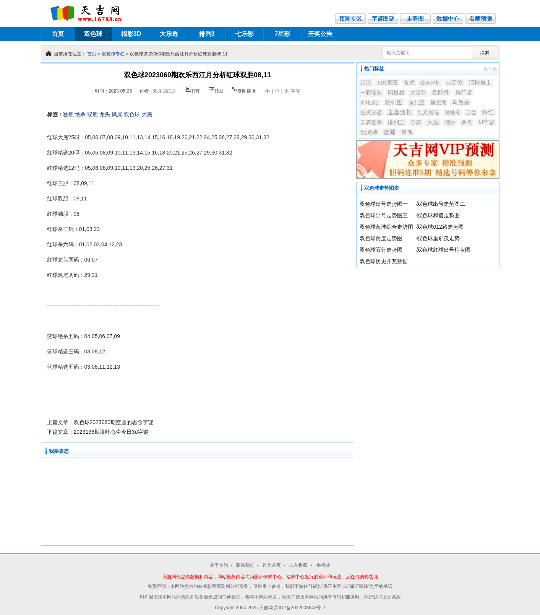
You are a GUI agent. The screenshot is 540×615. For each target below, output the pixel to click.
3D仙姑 (369, 102)
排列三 (396, 122)
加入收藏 (298, 565)
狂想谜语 (371, 112)
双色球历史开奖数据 (384, 261)
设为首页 (272, 565)
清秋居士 (480, 82)
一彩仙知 (371, 93)
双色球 (93, 34)
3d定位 (454, 83)
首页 (58, 34)
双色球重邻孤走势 (438, 238)
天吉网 (266, 607)
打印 (193, 91)
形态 (415, 122)
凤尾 (117, 114)
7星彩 (282, 34)
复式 (409, 83)
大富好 (418, 93)
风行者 (463, 92)
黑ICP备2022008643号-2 (299, 607)
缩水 (450, 122)
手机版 (323, 565)
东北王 (417, 103)
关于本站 (219, 565)
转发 (216, 91)
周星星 (396, 92)
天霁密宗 (371, 122)
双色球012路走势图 (440, 227)
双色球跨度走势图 (381, 238)
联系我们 (245, 565)
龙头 (104, 114)
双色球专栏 (113, 54)
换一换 (490, 69)
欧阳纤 (440, 92)
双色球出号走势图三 (384, 215)
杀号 (466, 122)
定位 (470, 112)
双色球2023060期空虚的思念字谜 (114, 422)
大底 (146, 114)
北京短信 (428, 113)
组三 (365, 83)
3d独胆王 (387, 83)
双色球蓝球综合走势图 (386, 227)
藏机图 (393, 102)
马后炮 (460, 102)
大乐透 (169, 34)
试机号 (452, 113)
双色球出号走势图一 (384, 204)
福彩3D (131, 34)
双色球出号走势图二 (441, 204)
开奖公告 (320, 34)
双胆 (92, 114)
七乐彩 (244, 34)
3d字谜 (486, 122)
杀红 (488, 112)
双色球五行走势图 (381, 250)
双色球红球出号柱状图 (443, 250)
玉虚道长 (400, 112)
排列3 (207, 34)
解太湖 (438, 102)
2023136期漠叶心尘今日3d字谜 (111, 432)
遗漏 (389, 132)
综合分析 (430, 83)
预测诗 (369, 132)
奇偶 (407, 132)
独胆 (68, 114)
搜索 (484, 53)
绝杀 (80, 114)
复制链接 (243, 91)
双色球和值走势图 (438, 215)
